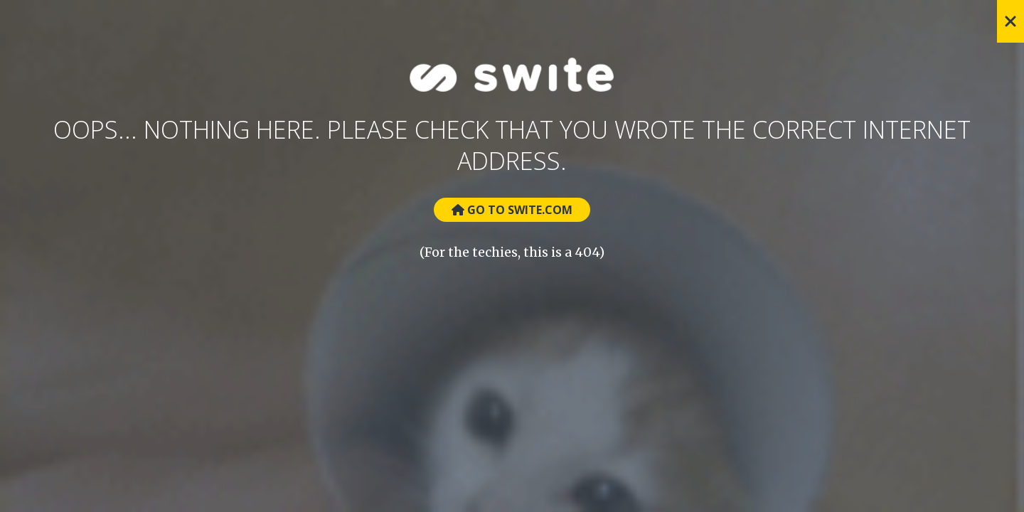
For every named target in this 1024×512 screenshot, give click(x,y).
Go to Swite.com (512, 210)
